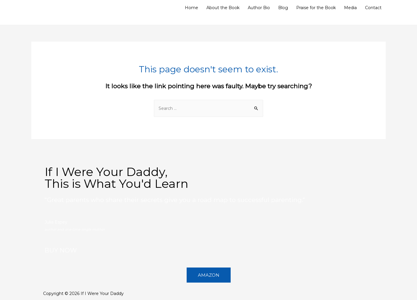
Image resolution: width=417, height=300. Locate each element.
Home (191, 7)
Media (350, 7)
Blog (283, 7)
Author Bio (259, 7)
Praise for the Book (316, 7)
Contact (373, 7)
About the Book (223, 7)
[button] (209, 275)
